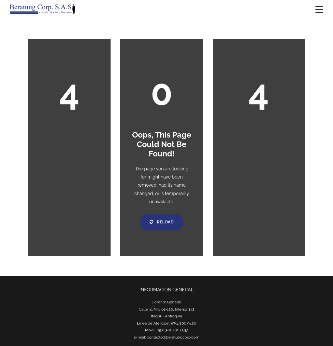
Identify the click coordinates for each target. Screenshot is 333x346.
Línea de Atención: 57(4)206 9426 (166, 323)
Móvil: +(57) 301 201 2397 (166, 330)
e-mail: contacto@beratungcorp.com (166, 337)
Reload (161, 222)
